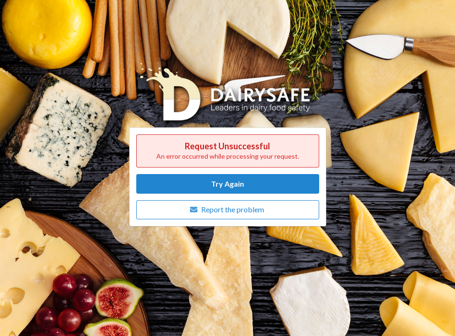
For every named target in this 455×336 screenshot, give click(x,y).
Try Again (227, 183)
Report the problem (226, 209)
